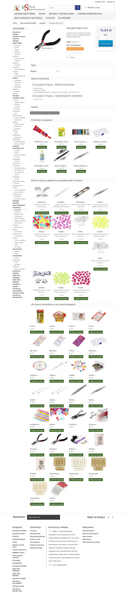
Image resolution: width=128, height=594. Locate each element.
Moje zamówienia (88, 531)
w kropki (17, 104)
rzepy (16, 245)
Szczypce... (34, 449)
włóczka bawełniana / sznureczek (17, 164)
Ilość (105, 35)
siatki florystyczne (16, 134)
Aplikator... (73, 449)
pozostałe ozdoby (20, 76)
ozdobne (17, 85)
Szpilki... (33, 400)
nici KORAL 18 (19, 172)
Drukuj (72, 57)
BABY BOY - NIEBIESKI (17, 276)
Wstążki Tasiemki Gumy (61, 13)
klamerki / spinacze (17, 55)
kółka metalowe (19, 218)
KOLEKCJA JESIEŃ (17, 285)
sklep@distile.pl (62, 565)
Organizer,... (93, 351)
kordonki (17, 150)
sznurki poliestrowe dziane (19, 180)
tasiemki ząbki (18, 124)
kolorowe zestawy (16, 92)
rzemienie (17, 196)
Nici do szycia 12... (81, 142)
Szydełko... (61, 202)
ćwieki (16, 74)
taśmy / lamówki (19, 144)
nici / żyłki (17, 247)
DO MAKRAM (64, 18)
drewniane (17, 82)
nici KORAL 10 (19, 170)
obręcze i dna (18, 214)
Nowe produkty (35, 533)
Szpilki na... (34, 375)
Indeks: (69, 42)
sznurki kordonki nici (90, 13)
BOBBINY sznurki (16, 202)
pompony (17, 45)
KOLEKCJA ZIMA (18, 293)
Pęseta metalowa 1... (81, 166)
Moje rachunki (87, 536)
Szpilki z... (53, 375)
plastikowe (17, 80)
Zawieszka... (42, 202)
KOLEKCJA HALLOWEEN (17, 290)
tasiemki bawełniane (16, 110)
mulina (16, 153)
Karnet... (33, 326)
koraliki (16, 47)
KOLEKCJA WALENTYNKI (17, 296)
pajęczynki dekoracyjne (17, 138)
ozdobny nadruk (19, 102)
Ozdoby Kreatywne (24, 13)
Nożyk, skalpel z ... (61, 166)
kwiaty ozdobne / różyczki (19, 70)
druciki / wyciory (19, 58)
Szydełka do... (35, 424)
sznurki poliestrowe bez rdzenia (18, 186)
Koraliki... (42, 232)
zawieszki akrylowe (17, 62)
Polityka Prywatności (37, 545)
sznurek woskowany (16, 158)
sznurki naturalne (19, 155)
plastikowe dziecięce (17, 88)
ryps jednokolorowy (17, 114)
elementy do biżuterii (17, 228)
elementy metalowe (16, 266)
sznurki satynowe (19, 190)
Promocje (33, 531)
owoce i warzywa (19, 240)
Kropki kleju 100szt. (61, 142)
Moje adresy (87, 539)
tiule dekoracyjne (19, 142)
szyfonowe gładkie (17, 121)
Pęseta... (100, 202)
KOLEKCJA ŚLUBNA (17, 272)
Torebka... (92, 449)
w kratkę (17, 107)
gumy (16, 100)
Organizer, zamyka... (100, 142)
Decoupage (17, 249)
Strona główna (35, 542)
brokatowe (17, 126)
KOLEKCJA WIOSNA (17, 33)
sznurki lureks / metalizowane (18, 193)
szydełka (17, 212)
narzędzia (17, 210)
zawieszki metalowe (17, 66)
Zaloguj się (111, 2)
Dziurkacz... (73, 424)
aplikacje (17, 52)
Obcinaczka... (81, 202)
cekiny (16, 50)
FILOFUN (50, 18)
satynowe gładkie (19, 117)
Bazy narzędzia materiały (28, 18)
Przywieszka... (55, 474)
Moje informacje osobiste (91, 542)
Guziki (42, 13)
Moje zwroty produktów (90, 533)
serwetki (17, 251)
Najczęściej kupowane (37, 536)
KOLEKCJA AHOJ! (19, 36)
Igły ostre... (34, 351)
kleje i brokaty (18, 242)
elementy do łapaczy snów (17, 233)
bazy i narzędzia (19, 269)
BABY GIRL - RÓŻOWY (17, 281)
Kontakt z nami (100, 2)
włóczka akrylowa (20, 168)
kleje (15, 253)
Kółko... (81, 232)
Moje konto (88, 527)
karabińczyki (18, 216)
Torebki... (53, 498)
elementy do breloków (17, 224)
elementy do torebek (17, 237)
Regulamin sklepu (36, 548)
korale (16, 262)
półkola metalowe (19, 220)
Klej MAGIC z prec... (42, 142)
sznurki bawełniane (16, 176)
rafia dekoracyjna (19, 199)
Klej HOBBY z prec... (42, 166)
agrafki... (53, 424)
